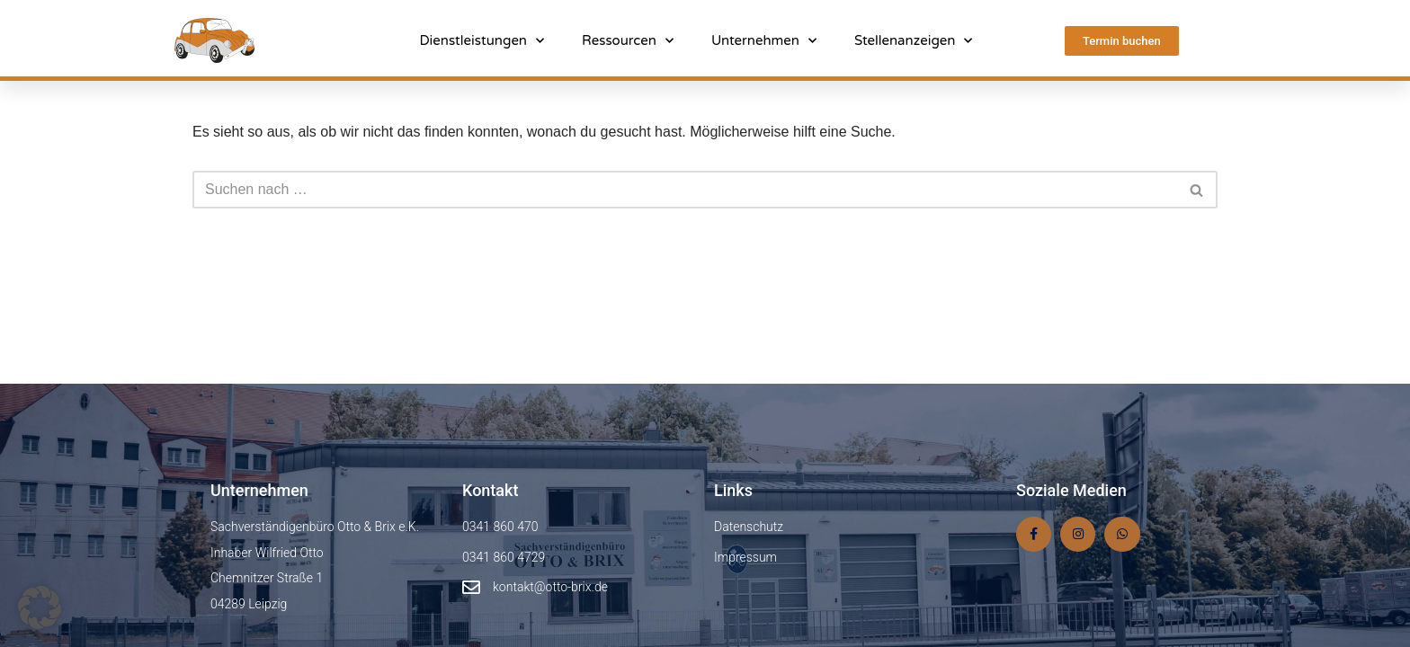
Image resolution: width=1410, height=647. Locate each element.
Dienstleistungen (481, 40)
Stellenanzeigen (913, 40)
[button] (39, 607)
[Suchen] (684, 189)
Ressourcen (628, 40)
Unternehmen (764, 40)
